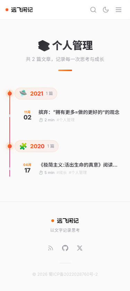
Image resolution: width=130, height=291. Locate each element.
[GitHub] (65, 248)
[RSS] (50, 248)
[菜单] (118, 9)
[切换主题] (106, 10)
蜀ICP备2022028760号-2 (73, 274)
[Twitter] (79, 248)
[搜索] (93, 10)
